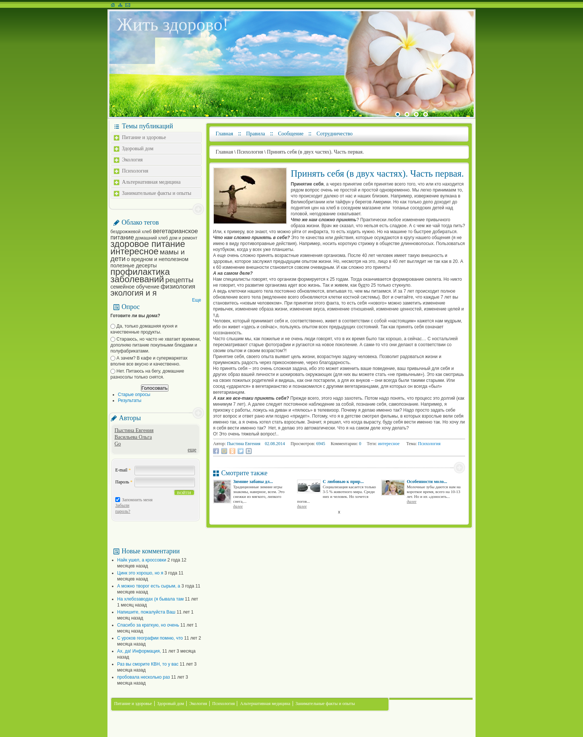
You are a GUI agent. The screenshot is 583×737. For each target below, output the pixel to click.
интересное (134, 251)
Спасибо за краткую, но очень (148, 625)
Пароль (123, 482)
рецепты (179, 280)
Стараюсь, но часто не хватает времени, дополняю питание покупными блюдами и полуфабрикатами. (155, 345)
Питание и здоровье (144, 137)
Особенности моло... (427, 481)
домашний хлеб (151, 238)
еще (192, 450)
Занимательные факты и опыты (156, 193)
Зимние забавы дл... (253, 481)
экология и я (133, 292)
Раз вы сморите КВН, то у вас (147, 664)
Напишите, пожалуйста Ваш (146, 612)
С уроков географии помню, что (150, 638)
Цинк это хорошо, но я (140, 573)
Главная (224, 133)
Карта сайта (120, 5)
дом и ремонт (183, 238)
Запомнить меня (137, 499)
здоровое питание (147, 244)
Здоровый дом (138, 148)
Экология (132, 159)
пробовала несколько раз (143, 677)
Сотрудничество (334, 133)
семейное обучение (135, 287)
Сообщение (291, 133)
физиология (178, 286)
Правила (255, 133)
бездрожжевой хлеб (131, 231)
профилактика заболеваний (140, 275)
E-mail (123, 470)
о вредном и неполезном (158, 259)
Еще (196, 300)
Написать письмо (128, 5)
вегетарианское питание (154, 234)
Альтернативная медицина (151, 182)
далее (238, 506)
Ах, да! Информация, (139, 651)
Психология (135, 171)
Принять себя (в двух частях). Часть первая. (315, 152)
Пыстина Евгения (134, 430)
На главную (113, 5)
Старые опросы (134, 394)
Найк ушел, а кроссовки (141, 560)
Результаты (129, 400)
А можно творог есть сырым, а (148, 586)
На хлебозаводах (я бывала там (150, 599)
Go (118, 444)
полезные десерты (133, 265)
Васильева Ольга (133, 437)
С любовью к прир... (343, 481)
